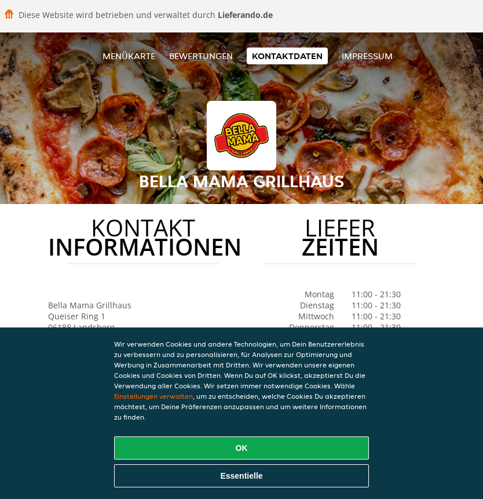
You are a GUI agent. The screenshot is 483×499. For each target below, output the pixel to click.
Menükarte (129, 56)
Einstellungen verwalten (153, 396)
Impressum (367, 56)
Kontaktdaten (287, 56)
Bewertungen (201, 56)
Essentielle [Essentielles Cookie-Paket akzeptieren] (241, 475)
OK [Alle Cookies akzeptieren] (242, 448)
